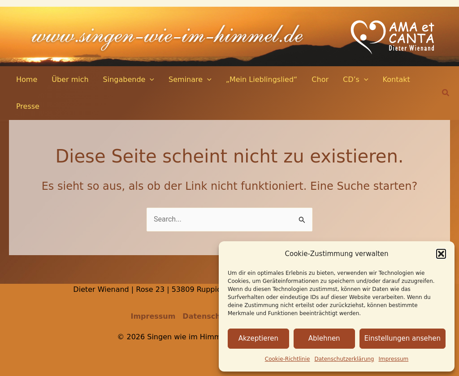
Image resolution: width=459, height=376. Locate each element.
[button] (441, 253)
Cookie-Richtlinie (287, 359)
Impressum (394, 359)
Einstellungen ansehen (402, 338)
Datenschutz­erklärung (344, 359)
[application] (149, 79)
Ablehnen (324, 338)
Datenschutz (207, 316)
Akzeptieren (258, 338)
